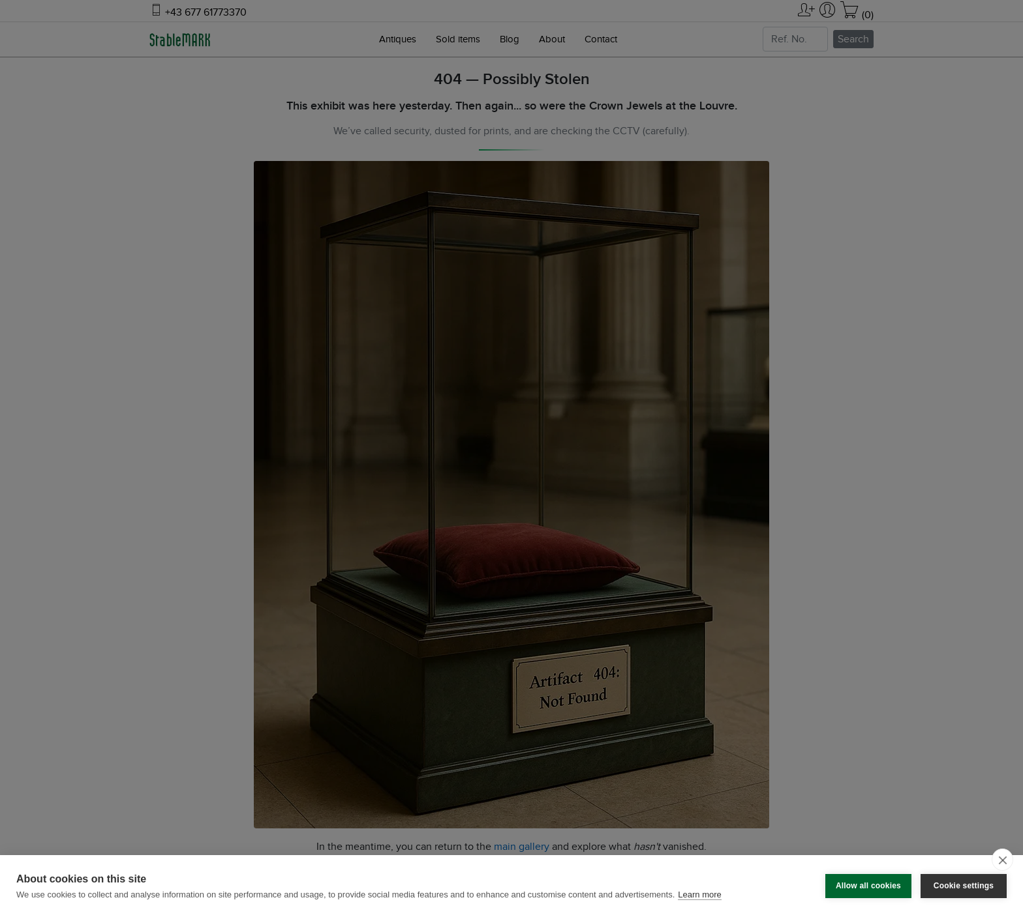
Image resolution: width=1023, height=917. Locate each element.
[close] (1002, 860)
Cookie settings (964, 885)
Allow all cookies (868, 885)
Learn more (699, 894)
